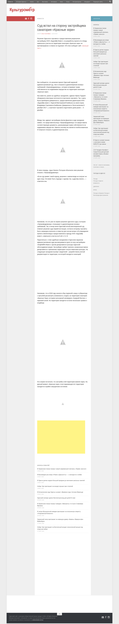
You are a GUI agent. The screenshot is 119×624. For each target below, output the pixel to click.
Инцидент (81, 2)
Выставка (42, 2)
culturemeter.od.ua (37, 620)
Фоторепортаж (71, 2)
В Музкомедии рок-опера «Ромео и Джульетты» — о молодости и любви (59, 475)
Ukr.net (95, 165)
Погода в (98, 181)
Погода (95, 179)
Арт (36, 2)
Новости (10, 2)
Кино (57, 2)
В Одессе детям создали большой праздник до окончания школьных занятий (61, 481)
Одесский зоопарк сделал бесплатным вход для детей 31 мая (56, 498)
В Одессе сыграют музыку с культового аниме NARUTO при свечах (101, 142)
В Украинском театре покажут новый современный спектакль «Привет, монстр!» (61, 469)
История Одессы (20, 2)
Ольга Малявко (46, 34)
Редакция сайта (91, 2)
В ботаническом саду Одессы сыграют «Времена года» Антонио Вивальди (60, 492)
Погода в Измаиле (98, 194)
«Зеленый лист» (43, 49)
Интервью (51, 2)
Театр (63, 2)
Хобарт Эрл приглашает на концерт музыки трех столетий (55, 487)
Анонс (31, 2)
